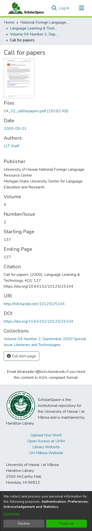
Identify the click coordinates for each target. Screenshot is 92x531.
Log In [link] (64, 8)
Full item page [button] (21, 356)
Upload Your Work (46, 435)
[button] (54, 8)
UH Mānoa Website (46, 453)
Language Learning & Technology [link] (34, 28)
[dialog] (46, 511)
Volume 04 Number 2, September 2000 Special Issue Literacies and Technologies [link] (34, 34)
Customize (11, 513)
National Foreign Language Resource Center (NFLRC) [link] (44, 22)
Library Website (46, 447)
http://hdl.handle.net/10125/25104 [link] (34, 304)
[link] (36, 111)
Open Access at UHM (46, 441)
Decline (24, 523)
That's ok (66, 523)
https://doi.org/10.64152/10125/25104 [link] (38, 321)
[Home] (25, 8)
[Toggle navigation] (81, 8)
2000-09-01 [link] (15, 128)
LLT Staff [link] (11, 146)
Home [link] (9, 22)
